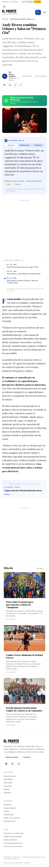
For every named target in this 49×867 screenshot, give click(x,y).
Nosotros (7, 805)
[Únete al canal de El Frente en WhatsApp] (24, 100)
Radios (6, 811)
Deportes (7, 793)
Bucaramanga (9, 776)
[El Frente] (10, 12)
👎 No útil (17, 184)
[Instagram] (12, 763)
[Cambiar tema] (4, 7)
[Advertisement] (24, 227)
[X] (18, 763)
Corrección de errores (13, 846)
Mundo (6, 789)
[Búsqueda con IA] (38, 12)
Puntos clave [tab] (24, 145)
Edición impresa (12, 757)
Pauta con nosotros (12, 818)
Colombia (7, 786)
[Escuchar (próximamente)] (21, 85)
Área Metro (8, 779)
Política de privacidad (13, 836)
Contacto (26, 757)
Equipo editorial (10, 808)
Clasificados (9, 814)
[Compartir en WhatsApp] (10, 85)
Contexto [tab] (37, 145)
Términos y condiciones (14, 833)
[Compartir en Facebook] (4, 85)
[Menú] (44, 12)
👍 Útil (8, 184)
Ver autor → (41, 568)
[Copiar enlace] (15, 85)
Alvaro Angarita (12, 75)
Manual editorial (10, 840)
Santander (8, 783)
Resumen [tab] (11, 145)
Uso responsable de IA (13, 843)
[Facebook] (6, 763)
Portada (5, 19)
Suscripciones (9, 821)
